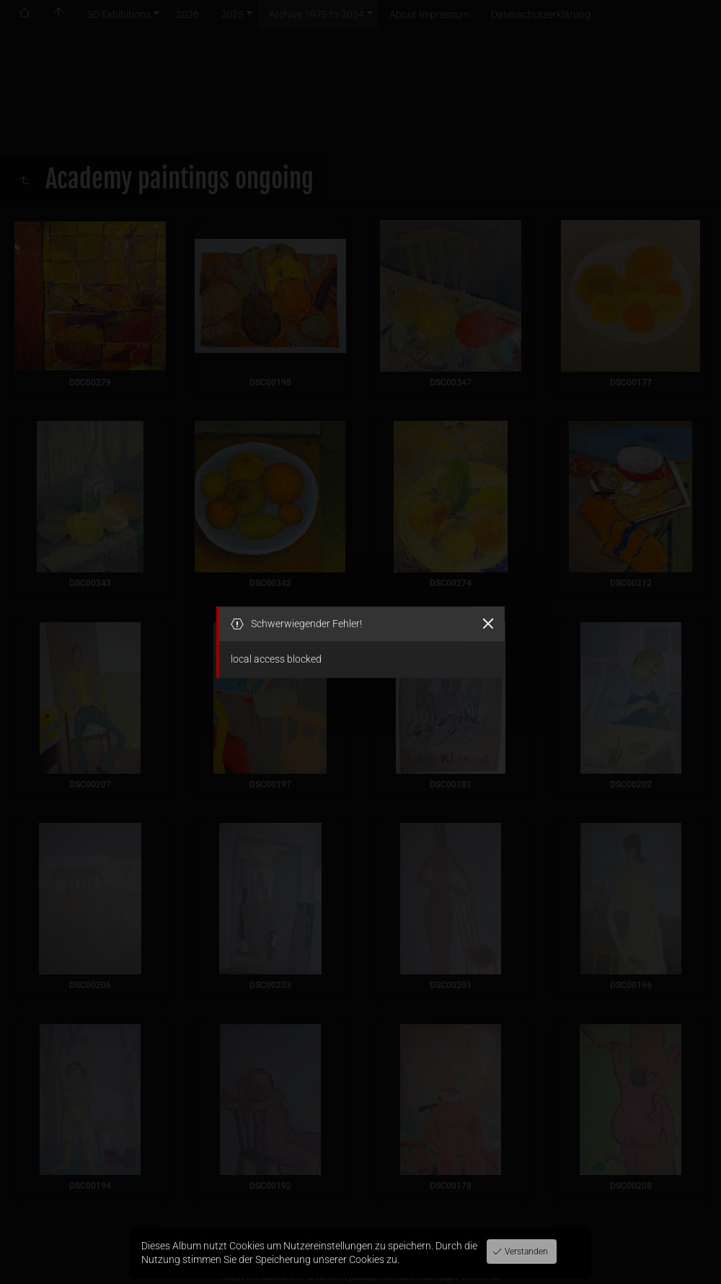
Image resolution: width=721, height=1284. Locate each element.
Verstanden (525, 1251)
